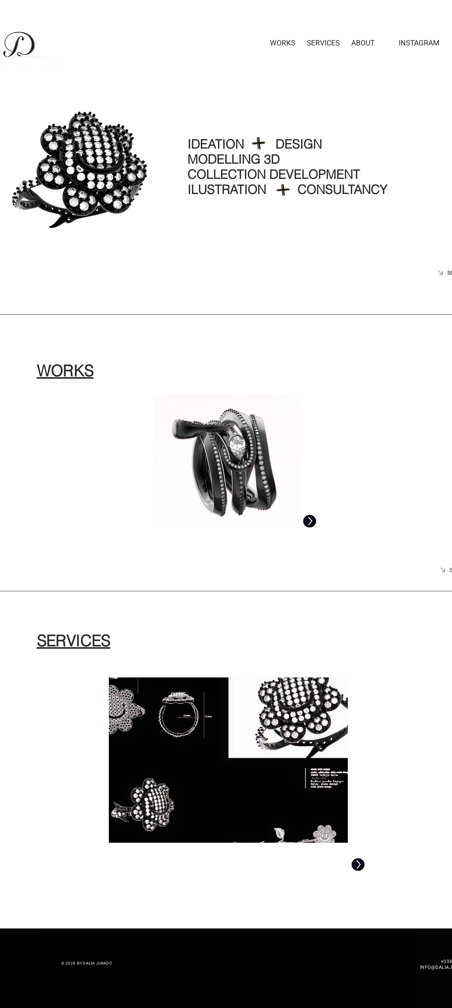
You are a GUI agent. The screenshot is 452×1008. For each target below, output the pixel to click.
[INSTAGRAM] (419, 43)
